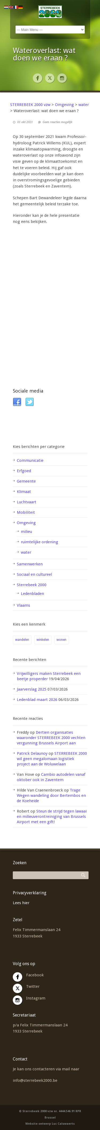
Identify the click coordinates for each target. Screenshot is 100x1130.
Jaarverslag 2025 (31, 689)
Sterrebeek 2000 (31, 584)
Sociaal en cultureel (34, 574)
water (26, 552)
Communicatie (30, 460)
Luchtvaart (26, 502)
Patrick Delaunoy (32, 753)
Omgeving (26, 522)
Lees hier (21, 902)
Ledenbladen (32, 593)
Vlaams (23, 605)
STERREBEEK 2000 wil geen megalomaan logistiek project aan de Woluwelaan (52, 758)
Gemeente (26, 481)
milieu (26, 531)
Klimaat (24, 491)
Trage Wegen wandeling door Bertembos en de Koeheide (51, 795)
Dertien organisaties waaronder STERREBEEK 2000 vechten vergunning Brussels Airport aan (51, 737)
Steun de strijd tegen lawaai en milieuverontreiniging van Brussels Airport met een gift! (52, 816)
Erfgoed (24, 470)
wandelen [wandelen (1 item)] (22, 640)
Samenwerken (30, 564)
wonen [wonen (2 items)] (61, 640)
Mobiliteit (26, 512)
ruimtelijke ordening (39, 542)
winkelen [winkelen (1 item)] (43, 640)
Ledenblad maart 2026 (37, 699)
